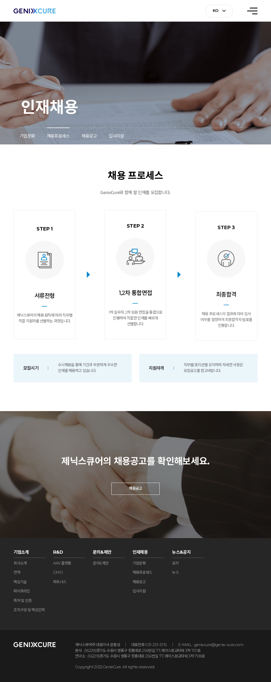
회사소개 (19, 563)
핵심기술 (19, 582)
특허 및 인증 (22, 600)
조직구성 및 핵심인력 (28, 610)
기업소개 (21, 552)
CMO (58, 572)
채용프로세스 (58, 136)
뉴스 (175, 572)
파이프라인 (21, 591)
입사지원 (116, 136)
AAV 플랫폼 (62, 563)
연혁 (16, 572)
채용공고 (89, 136)
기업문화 (27, 136)
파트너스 (59, 582)
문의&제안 (102, 552)
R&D (58, 552)
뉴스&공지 (181, 552)
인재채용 (140, 552)
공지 (175, 563)
